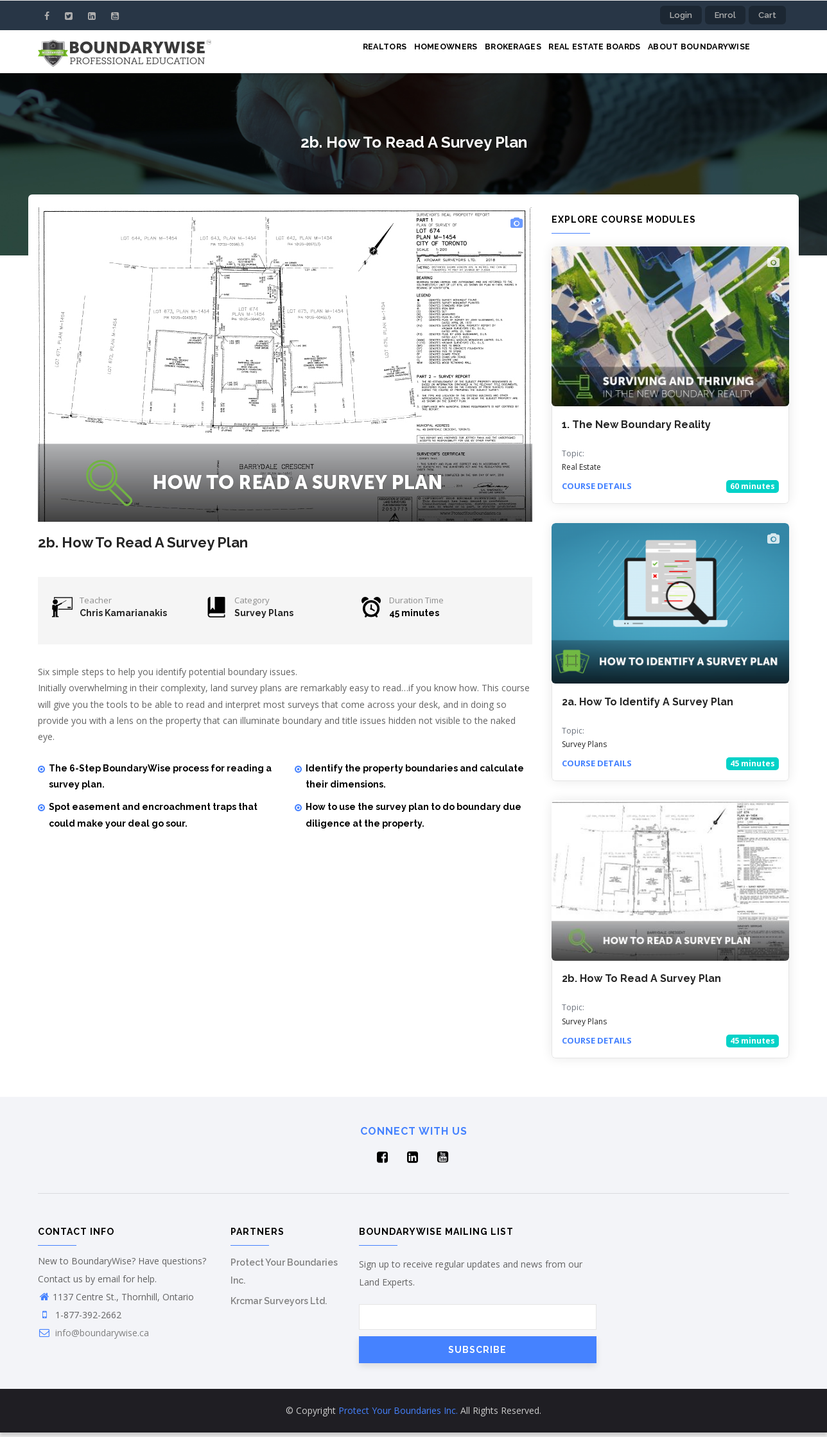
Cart (767, 15)
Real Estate (581, 471)
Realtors (353, 53)
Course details (597, 490)
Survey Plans (263, 617)
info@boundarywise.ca (93, 1337)
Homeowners (421, 53)
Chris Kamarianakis (123, 617)
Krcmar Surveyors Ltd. (279, 1305)
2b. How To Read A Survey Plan (641, 983)
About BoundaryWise (695, 53)
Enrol (725, 15)
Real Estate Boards (584, 53)
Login (681, 15)
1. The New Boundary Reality (636, 428)
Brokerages (495, 53)
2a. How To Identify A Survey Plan (647, 706)
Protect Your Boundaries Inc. (398, 1415)
